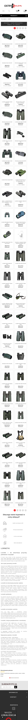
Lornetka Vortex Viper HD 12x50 (20, 502)
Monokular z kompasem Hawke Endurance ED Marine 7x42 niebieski (20, 243)
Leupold (13, 558)
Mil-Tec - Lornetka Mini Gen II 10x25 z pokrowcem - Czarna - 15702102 (7, 202)
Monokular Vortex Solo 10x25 (7, 121)
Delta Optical (9, 558)
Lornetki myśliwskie (9, 603)
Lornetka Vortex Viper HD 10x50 (20, 121)
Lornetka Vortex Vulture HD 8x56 (20, 343)
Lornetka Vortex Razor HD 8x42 (20, 403)
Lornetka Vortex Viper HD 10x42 (20, 383)
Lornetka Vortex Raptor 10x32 (7, 160)
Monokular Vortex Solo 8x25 (7, 62)
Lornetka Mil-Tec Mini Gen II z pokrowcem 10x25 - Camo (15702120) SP (20, 181)
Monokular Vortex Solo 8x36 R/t (20, 160)
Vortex (5, 558)
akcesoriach (5, 631)
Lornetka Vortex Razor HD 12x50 (20, 422)
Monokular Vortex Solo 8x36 (7, 363)
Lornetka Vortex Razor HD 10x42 (7, 403)
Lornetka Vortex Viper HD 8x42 (20, 263)
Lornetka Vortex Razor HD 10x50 (7, 502)
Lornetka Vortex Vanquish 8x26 (7, 179)
